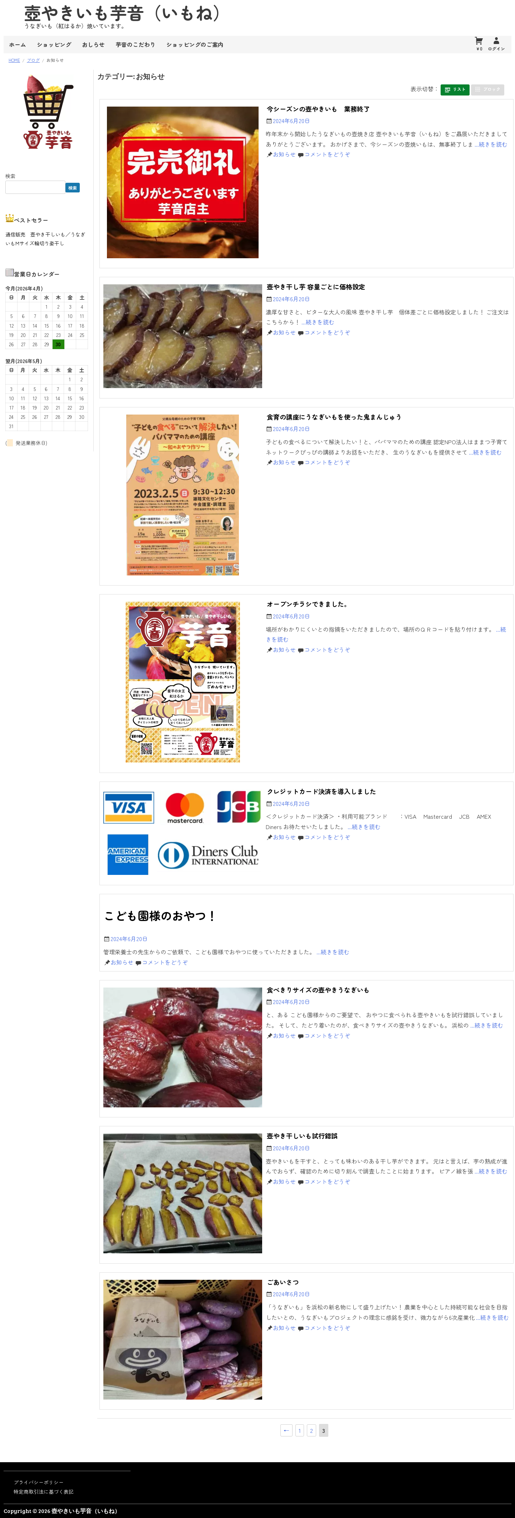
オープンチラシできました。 (308, 603)
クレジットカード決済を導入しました (321, 791)
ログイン (496, 48)
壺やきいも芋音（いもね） (86, 1510)
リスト (459, 89)
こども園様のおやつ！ (160, 915)
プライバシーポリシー (39, 1482)
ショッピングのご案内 (195, 44)
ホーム (17, 44)
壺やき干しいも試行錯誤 (302, 1135)
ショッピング (54, 44)
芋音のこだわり (136, 44)
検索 (10, 176)
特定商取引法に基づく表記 (44, 1491)
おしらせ (93, 44)
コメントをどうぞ (327, 154)
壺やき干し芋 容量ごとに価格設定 (316, 286)
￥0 (479, 48)
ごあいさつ (283, 1282)
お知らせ (284, 154)
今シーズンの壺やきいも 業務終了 (318, 108)
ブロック (491, 89)
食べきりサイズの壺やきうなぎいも (318, 989)
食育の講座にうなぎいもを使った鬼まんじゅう (334, 416)
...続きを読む (491, 144)
